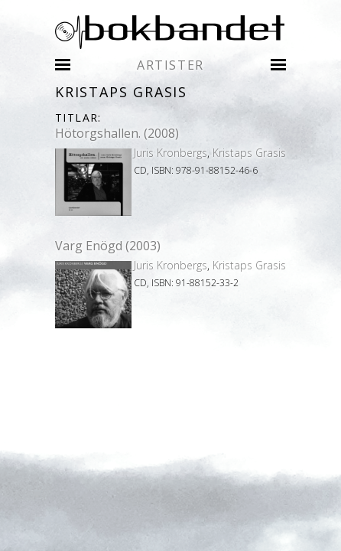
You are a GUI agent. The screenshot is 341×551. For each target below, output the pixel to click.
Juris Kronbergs (170, 152)
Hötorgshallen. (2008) (117, 133)
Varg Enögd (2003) (108, 245)
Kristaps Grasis (249, 152)
